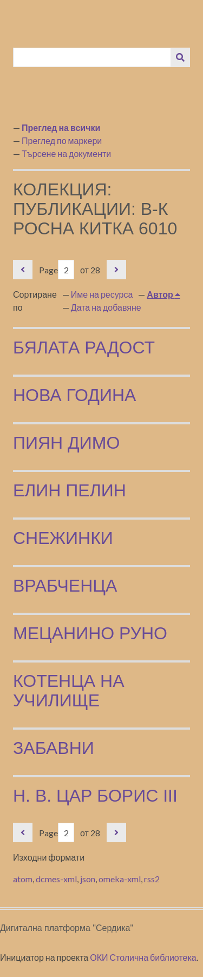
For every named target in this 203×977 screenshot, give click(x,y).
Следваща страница (116, 269)
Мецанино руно (90, 633)
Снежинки (63, 538)
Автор (160, 294)
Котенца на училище (69, 690)
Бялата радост (84, 347)
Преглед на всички (61, 127)
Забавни (53, 748)
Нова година (74, 395)
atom (22, 879)
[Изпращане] (180, 57)
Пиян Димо (66, 443)
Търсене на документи (66, 153)
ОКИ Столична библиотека (143, 957)
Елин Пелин (69, 490)
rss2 (152, 879)
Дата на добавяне (106, 307)
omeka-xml (120, 879)
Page (56, 270)
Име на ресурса (102, 294)
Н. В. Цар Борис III (95, 795)
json (87, 879)
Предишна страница (22, 269)
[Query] (92, 57)
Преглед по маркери (62, 140)
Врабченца (65, 585)
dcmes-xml (56, 879)
